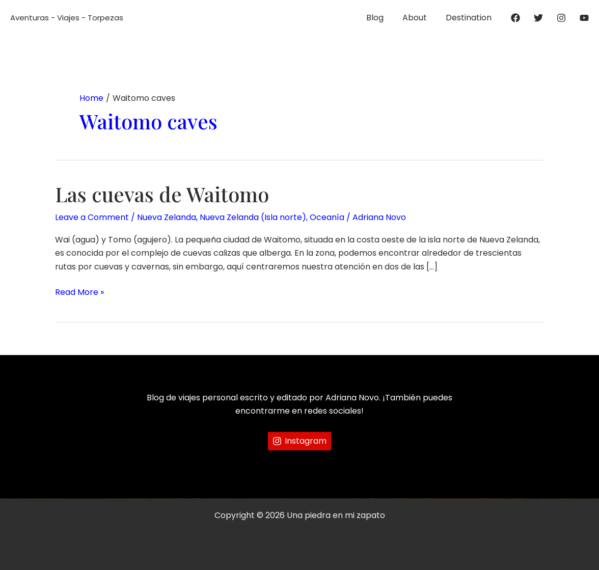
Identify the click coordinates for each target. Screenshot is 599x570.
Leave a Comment (92, 217)
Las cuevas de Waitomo (162, 193)
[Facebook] (515, 17)
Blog (381, 17)
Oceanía (327, 217)
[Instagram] (561, 17)
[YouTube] (584, 17)
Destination (470, 17)
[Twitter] (538, 17)
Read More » (79, 292)
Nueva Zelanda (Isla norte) (253, 217)
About (418, 17)
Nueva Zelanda (166, 217)
